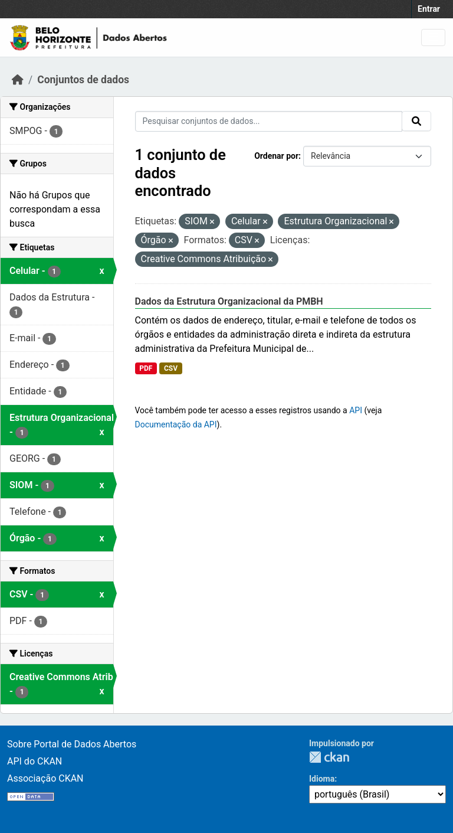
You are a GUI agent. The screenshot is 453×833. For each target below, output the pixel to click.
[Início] (18, 80)
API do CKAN (34, 761)
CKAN (329, 757)
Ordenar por (276, 156)
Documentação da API (176, 424)
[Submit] (416, 121)
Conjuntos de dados (83, 80)
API (355, 410)
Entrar (429, 9)
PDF (145, 368)
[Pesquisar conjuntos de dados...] (269, 121)
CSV (171, 368)
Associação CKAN (45, 778)
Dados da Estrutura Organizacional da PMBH (229, 301)
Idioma (321, 778)
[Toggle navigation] (433, 37)
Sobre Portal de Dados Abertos (71, 744)
